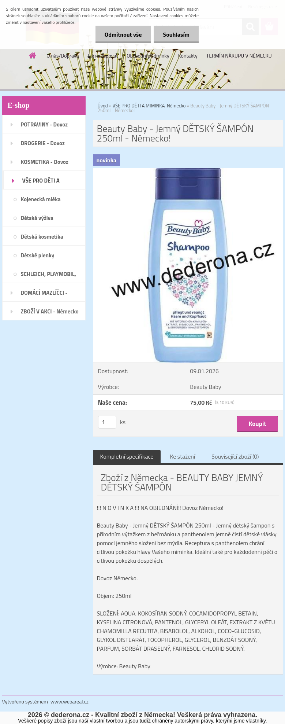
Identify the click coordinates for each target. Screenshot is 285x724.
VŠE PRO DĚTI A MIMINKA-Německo (149, 105)
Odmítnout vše (123, 34)
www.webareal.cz (69, 701)
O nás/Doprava (62, 55)
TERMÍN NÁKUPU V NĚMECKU (239, 55)
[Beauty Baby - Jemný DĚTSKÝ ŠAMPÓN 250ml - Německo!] (188, 171)
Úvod (103, 105)
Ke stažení (182, 456)
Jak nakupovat (102, 55)
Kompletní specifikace (127, 456)
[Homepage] (33, 55)
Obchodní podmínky (148, 55)
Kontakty (188, 55)
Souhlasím (176, 34)
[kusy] (107, 422)
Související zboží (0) (235, 456)
